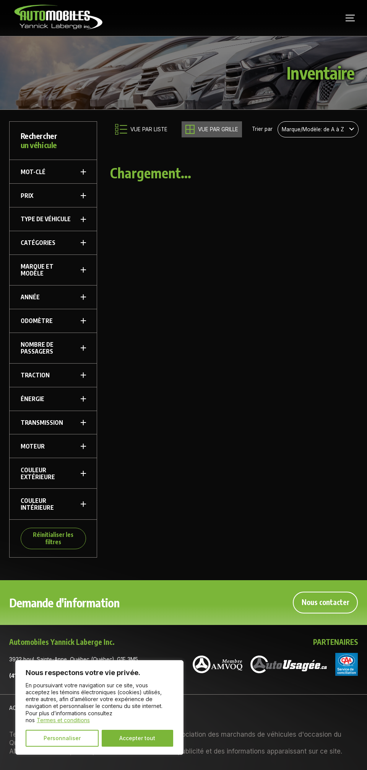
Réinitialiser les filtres (53, 538)
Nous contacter (325, 602)
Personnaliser (62, 738)
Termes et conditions (63, 720)
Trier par (262, 129)
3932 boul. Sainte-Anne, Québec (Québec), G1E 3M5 (73, 659)
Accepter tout (137, 738)
